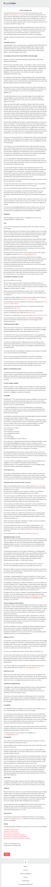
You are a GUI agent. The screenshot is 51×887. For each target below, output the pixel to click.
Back (6, 854)
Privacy (25, 877)
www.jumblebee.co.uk (14, 14)
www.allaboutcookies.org (31, 533)
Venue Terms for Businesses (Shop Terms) (15, 836)
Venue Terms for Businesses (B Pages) (14, 834)
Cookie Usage (25, 880)
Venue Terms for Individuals (29, 299)
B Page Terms (16, 308)
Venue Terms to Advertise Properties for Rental (17, 838)
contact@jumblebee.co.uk (29, 254)
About (25, 866)
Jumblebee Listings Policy (11, 831)
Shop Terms (32, 312)
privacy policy (39, 486)
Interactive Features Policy (39, 315)
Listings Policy (25, 315)
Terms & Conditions (25, 873)
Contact (25, 870)
